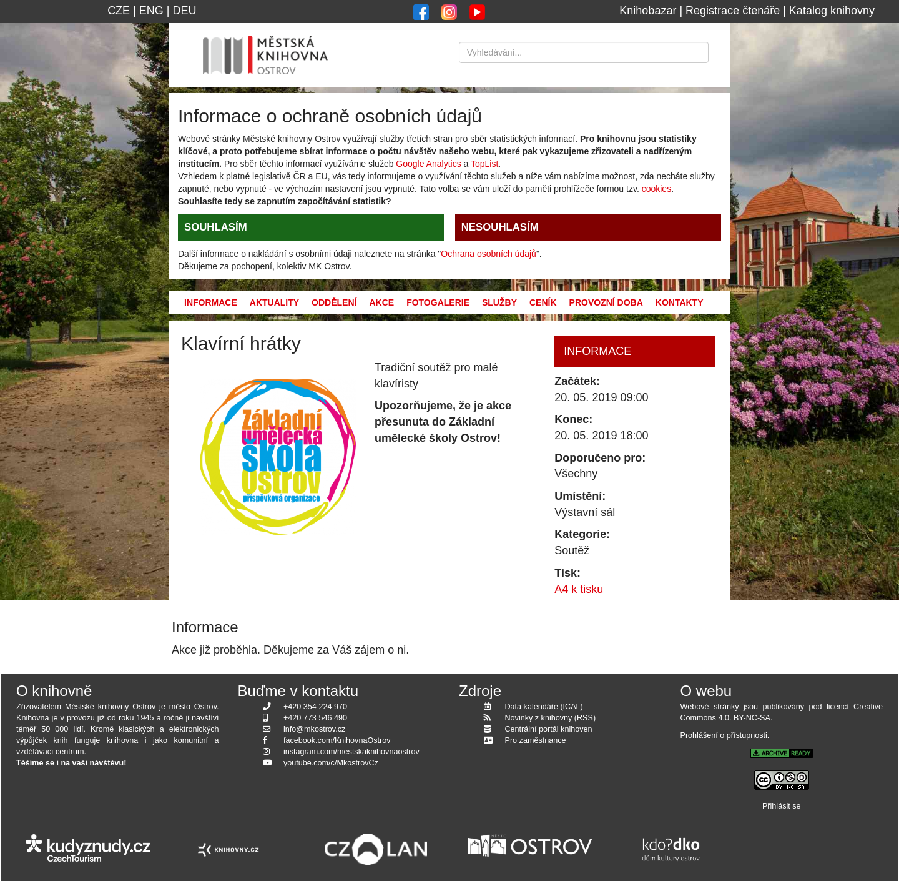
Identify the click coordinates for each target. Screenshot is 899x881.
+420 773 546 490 (315, 718)
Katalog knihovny (832, 10)
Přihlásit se (781, 806)
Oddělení (334, 302)
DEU (185, 10)
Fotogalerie (437, 302)
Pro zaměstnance (535, 740)
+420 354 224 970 (315, 706)
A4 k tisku (578, 589)
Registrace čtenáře (732, 10)
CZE (118, 10)
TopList (484, 164)
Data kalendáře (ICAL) (544, 706)
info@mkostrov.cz (314, 729)
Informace (210, 302)
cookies (656, 189)
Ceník (543, 302)
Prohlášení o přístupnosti (723, 735)
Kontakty (680, 302)
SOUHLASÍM (215, 227)
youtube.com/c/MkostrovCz (330, 763)
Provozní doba (606, 302)
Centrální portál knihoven (548, 729)
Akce (381, 302)
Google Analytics (428, 164)
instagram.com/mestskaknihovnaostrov (351, 751)
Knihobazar (647, 10)
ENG (151, 10)
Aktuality (274, 302)
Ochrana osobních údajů (488, 254)
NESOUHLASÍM (500, 227)
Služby (499, 302)
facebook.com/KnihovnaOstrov (337, 740)
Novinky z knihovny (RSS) (550, 718)
